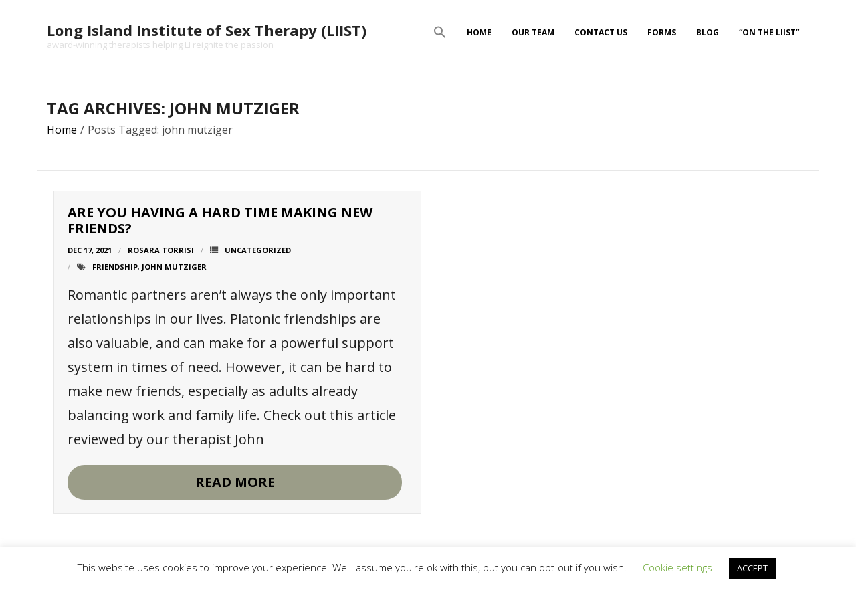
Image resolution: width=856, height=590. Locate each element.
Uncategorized (258, 250)
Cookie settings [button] (677, 567)
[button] (440, 33)
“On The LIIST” (769, 32)
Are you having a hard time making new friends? (220, 220)
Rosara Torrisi (161, 250)
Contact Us (600, 32)
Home (479, 32)
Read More (235, 482)
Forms (661, 32)
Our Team (533, 32)
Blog (707, 32)
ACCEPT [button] (752, 568)
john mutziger (174, 267)
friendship (115, 267)
